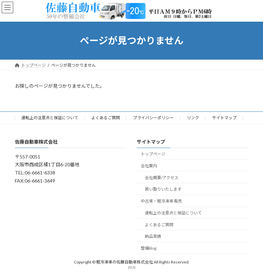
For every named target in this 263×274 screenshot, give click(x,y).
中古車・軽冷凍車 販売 (161, 201)
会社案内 (149, 165)
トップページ (153, 153)
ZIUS (131, 267)
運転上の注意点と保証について (49, 117)
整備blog (148, 248)
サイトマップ (224, 117)
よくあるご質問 (105, 117)
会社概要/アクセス (161, 177)
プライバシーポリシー (153, 117)
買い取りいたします (163, 189)
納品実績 (153, 236)
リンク (193, 117)
